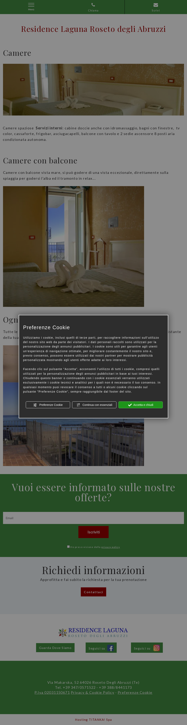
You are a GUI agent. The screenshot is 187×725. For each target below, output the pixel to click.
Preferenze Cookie (48, 405)
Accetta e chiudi (140, 405)
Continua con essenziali (94, 405)
